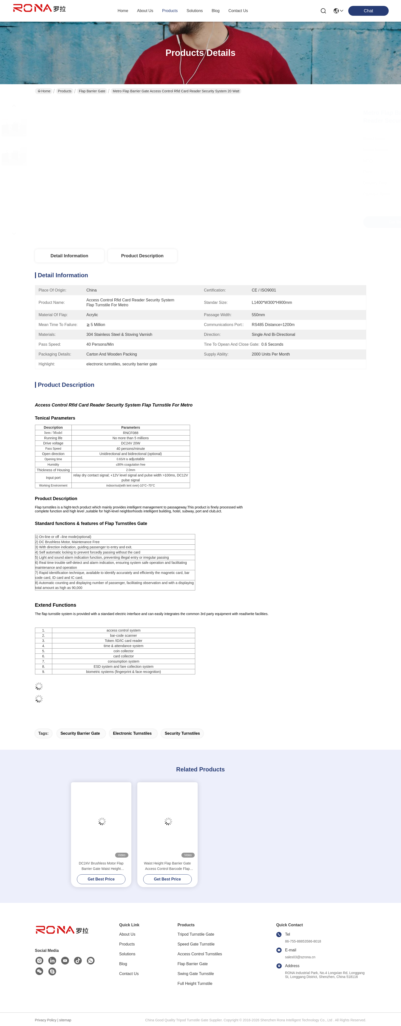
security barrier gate (80, 733)
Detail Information (69, 255)
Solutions (127, 954)
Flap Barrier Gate (92, 91)
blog (216, 11)
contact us (238, 11)
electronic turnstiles (132, 733)
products (170, 11)
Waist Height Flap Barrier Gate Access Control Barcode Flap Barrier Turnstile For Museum (167, 866)
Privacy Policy (45, 1020)
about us (145, 11)
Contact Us (129, 974)
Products (64, 91)
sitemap (65, 1020)
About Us (127, 934)
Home (123, 11)
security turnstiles (182, 733)
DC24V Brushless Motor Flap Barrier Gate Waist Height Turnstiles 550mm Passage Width (101, 866)
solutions (195, 11)
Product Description (142, 255)
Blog (123, 964)
